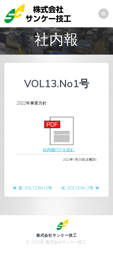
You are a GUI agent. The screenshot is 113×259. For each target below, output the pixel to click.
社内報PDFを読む (59, 149)
